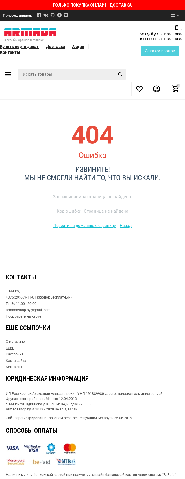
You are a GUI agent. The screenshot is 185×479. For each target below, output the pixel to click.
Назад (126, 225)
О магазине (15, 342)
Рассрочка (14, 354)
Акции (78, 46)
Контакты (10, 52)
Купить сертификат (19, 46)
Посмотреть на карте (23, 316)
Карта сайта (16, 361)
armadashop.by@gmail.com (28, 310)
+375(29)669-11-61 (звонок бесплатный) (39, 297)
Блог (10, 348)
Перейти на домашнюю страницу (84, 225)
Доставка (55, 46)
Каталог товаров (8, 74)
